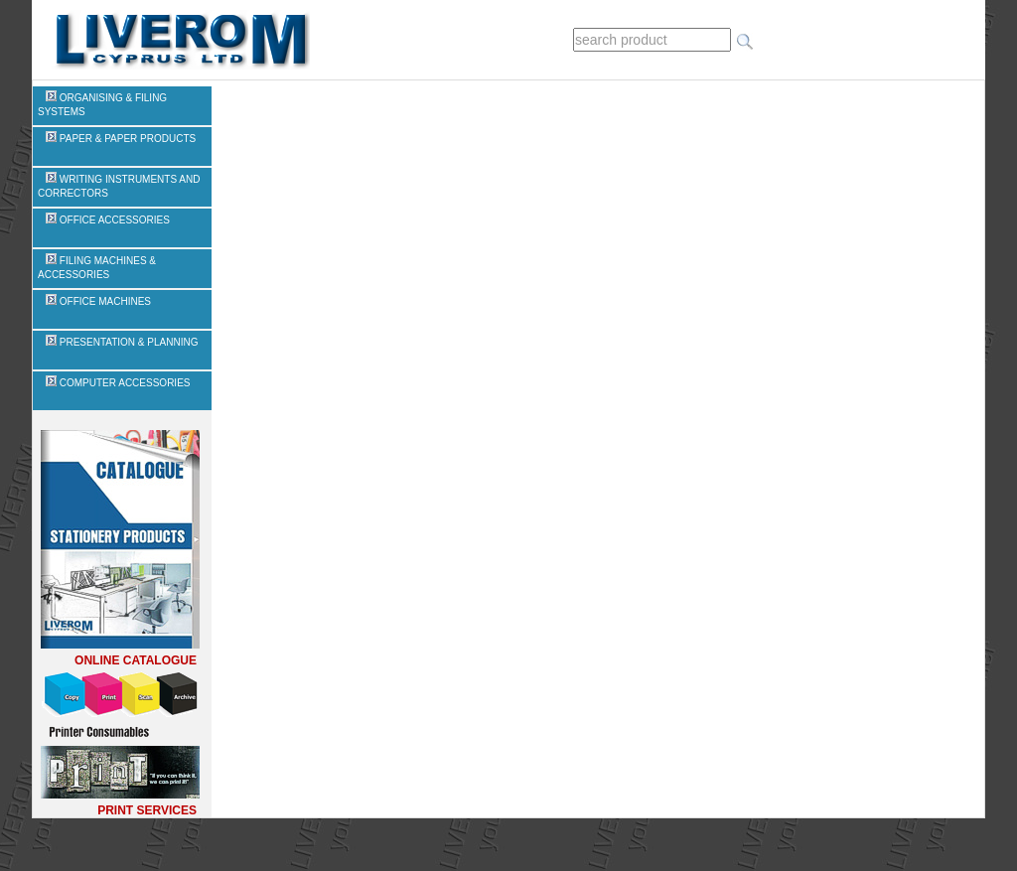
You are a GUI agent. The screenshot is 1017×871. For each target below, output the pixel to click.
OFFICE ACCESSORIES (108, 220)
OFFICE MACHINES (98, 301)
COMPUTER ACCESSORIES (118, 382)
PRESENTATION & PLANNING (122, 342)
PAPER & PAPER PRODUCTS (121, 138)
